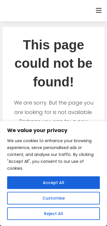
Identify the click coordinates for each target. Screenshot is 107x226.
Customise (54, 198)
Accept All (53, 183)
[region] (53, 173)
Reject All (53, 214)
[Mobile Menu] (99, 10)
